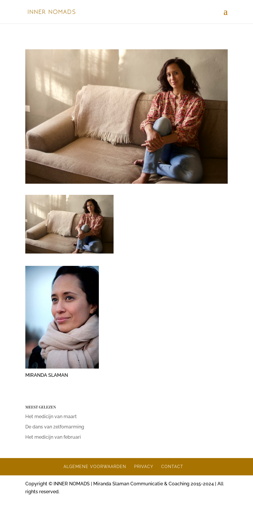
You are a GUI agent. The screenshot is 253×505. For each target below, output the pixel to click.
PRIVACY (143, 466)
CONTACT (172, 466)
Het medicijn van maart (51, 416)
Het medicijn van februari (53, 437)
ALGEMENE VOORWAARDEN (95, 466)
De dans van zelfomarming (54, 427)
